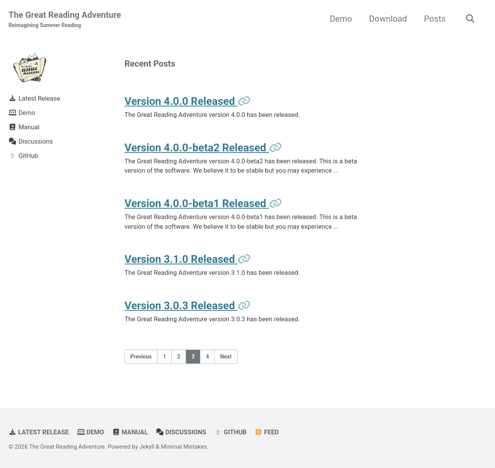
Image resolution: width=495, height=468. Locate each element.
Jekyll (147, 446)
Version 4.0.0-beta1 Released (197, 203)
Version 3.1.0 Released (181, 259)
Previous (141, 356)
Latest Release (39, 432)
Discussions (181, 432)
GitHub (230, 432)
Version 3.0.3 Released (181, 305)
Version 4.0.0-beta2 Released (197, 147)
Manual (130, 432)
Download (388, 19)
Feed (266, 432)
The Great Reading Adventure (65, 19)
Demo (340, 19)
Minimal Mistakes (184, 446)
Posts (435, 19)
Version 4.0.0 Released (181, 101)
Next (225, 356)
